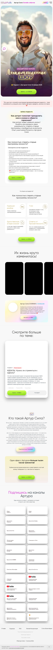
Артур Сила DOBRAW (32, 304)
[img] (13, 307)
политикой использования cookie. (16, 648)
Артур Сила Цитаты (33, 569)
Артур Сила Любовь (33, 521)
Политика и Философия (12, 569)
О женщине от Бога (33, 540)
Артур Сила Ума (10, 530)
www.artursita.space (14, 646)
